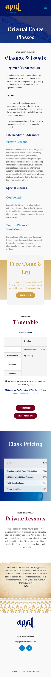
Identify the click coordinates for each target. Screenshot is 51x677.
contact (24, 543)
